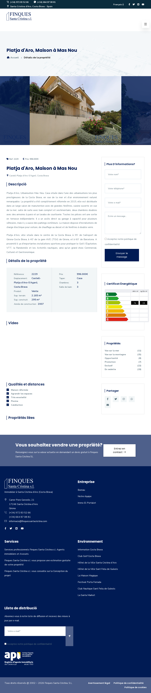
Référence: (19, 274)
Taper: (62, 278)
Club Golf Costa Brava (89, 556)
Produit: (18, 291)
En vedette (123, 369)
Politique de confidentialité (129, 683)
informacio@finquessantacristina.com (28, 521)
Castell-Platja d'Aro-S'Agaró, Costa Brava (28, 175)
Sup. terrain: (20, 295)
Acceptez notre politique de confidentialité (121, 241)
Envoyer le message (122, 255)
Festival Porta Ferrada (89, 582)
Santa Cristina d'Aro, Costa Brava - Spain (30, 6)
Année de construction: (25, 304)
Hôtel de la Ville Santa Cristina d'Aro (97, 562)
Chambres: (64, 282)
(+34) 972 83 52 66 (17, 2)
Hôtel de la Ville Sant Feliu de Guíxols (98, 569)
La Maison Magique (88, 575)
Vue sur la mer (123, 351)
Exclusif (123, 366)
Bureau (81, 490)
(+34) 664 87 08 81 (44, 2)
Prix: (61, 274)
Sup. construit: (21, 299)
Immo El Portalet (87, 502)
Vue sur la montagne (123, 354)
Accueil (13, 57)
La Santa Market (86, 595)
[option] (75, 112)
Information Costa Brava (90, 549)
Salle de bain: (65, 287)
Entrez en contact (119, 450)
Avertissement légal (99, 683)
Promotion (123, 362)
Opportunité (123, 358)
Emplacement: (20, 278)
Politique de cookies (135, 687)
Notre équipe (85, 496)
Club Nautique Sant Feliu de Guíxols (96, 588)
